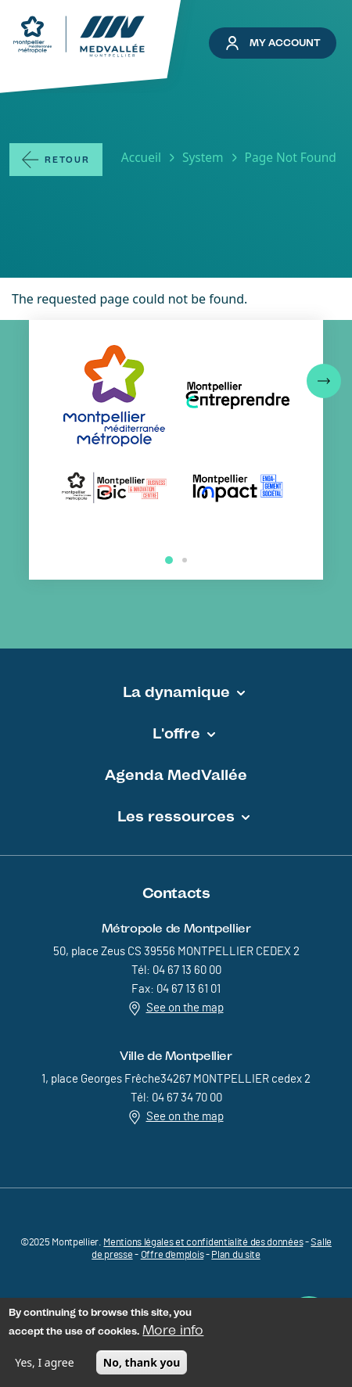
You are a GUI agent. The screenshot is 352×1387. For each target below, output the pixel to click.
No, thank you (142, 1365)
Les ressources (176, 816)
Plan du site (235, 1255)
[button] (324, 381)
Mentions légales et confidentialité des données (203, 1243)
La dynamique (176, 691)
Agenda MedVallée (176, 774)
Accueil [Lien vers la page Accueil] (141, 157)
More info (172, 1333)
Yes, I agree (44, 1365)
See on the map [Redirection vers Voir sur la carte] (176, 1008)
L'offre (176, 733)
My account (272, 43)
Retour (67, 160)
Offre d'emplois (172, 1255)
